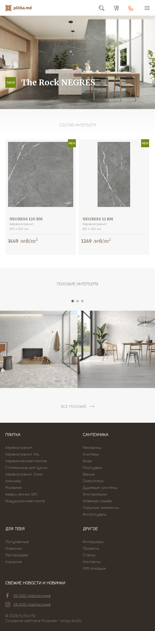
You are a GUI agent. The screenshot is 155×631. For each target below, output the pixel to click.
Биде (87, 460)
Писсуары (92, 467)
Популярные (17, 541)
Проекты (91, 548)
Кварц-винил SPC (21, 494)
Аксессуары (94, 514)
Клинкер (13, 480)
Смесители (93, 480)
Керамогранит (18, 447)
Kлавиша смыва (97, 500)
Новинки (13, 548)
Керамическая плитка (26, 460)
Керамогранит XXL (22, 454)
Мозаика (13, 487)
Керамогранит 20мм (24, 474)
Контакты (91, 561)
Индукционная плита (25, 500)
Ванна (88, 474)
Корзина (13, 561)
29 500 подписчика (28, 604)
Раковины (92, 447)
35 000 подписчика (28, 595)
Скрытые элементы (101, 507)
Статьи (89, 555)
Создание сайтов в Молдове (31, 620)
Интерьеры (93, 541)
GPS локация (94, 568)
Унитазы (91, 454)
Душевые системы (100, 487)
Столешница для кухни (26, 467)
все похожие (74, 406)
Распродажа (16, 555)
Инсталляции (95, 494)
